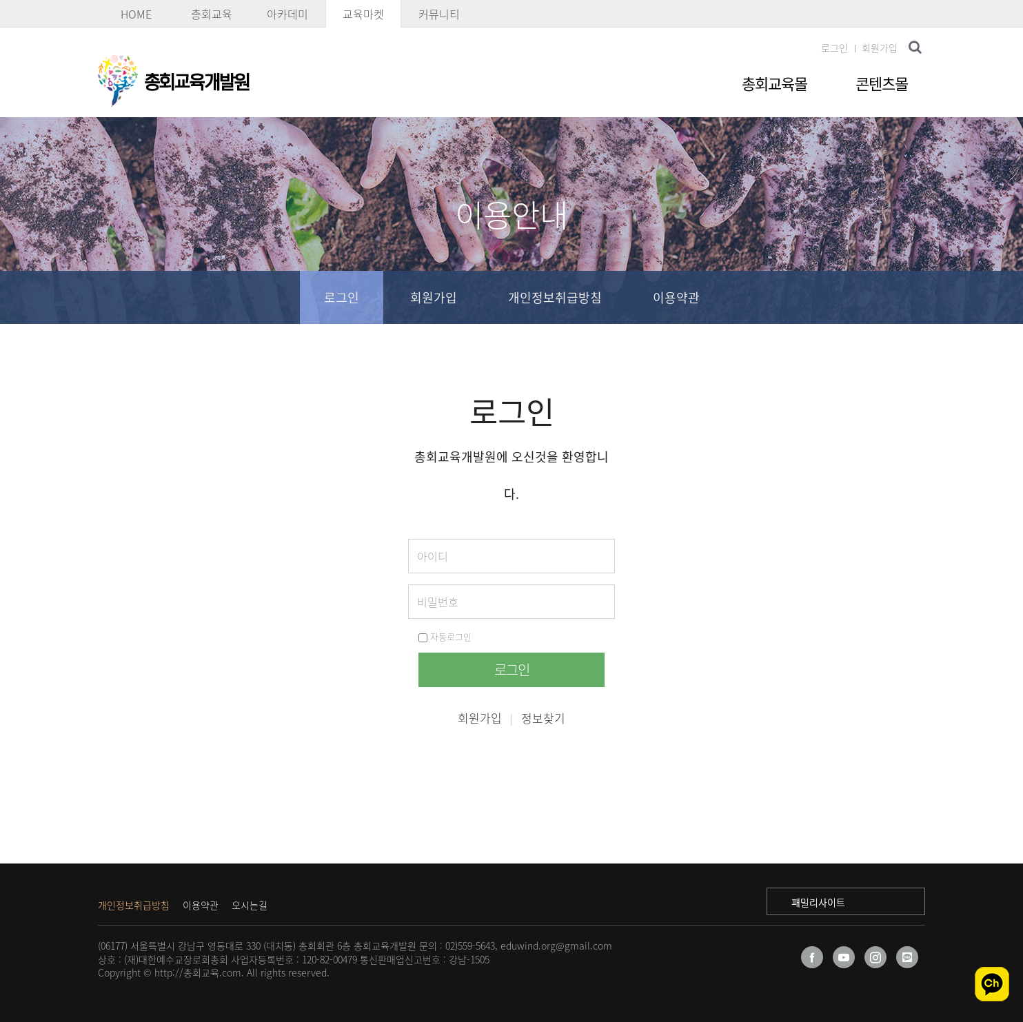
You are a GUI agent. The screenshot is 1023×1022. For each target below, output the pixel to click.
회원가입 (880, 47)
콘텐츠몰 (881, 83)
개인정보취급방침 (555, 297)
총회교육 (211, 14)
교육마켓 (363, 14)
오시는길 (249, 905)
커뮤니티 (439, 14)
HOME (136, 14)
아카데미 (287, 14)
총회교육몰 (774, 83)
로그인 (834, 47)
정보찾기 (543, 717)
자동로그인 (445, 636)
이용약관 (676, 297)
